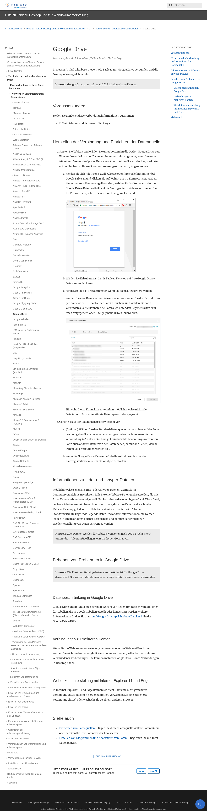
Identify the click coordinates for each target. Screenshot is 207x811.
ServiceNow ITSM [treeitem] (22, 548)
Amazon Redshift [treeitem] (21, 191)
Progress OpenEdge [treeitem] (23, 482)
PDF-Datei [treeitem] (18, 124)
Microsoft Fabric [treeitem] (21, 404)
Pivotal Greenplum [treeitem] (22, 466)
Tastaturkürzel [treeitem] (14, 768)
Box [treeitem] (15, 239)
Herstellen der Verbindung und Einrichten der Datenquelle (185, 61)
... (90, 28)
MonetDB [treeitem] (17, 415)
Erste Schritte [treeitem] (14, 71)
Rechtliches (17, 802)
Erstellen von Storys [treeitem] (17, 707)
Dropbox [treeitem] (17, 266)
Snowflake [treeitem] (18, 574)
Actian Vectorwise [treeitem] (22, 154)
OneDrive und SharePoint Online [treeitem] (29, 439)
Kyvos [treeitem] (16, 363)
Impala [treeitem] (17, 338)
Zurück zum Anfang (106, 756)
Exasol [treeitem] (16, 276)
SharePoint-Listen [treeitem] (22, 558)
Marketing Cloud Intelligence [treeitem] (27, 388)
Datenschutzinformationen (67, 802)
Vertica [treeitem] (16, 620)
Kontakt (128, 802)
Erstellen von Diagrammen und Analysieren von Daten (93, 738)
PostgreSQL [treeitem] (19, 471)
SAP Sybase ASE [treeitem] (22, 537)
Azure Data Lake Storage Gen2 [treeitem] (28, 223)
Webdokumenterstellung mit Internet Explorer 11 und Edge (187, 109)
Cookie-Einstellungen (147, 802)
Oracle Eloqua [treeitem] (20, 450)
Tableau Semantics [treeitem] (22, 596)
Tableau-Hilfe (13, 28)
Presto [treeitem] (16, 477)
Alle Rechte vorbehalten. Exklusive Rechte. (86, 809)
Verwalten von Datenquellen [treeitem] (23, 682)
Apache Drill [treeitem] (19, 207)
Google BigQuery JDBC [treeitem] (25, 303)
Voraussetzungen (180, 52)
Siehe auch (176, 117)
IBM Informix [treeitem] (19, 324)
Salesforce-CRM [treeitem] (21, 493)
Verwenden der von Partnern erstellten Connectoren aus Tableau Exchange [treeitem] (29, 645)
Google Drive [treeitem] (20, 314)
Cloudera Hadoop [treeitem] (22, 244)
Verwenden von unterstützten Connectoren (117, 28)
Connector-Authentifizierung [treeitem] (25, 654)
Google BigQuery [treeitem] (21, 298)
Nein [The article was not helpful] (153, 771)
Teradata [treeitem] (17, 601)
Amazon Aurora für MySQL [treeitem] (26, 180)
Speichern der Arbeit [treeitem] (18, 738)
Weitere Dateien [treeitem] (21, 140)
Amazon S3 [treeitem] (19, 196)
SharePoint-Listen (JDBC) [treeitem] (26, 564)
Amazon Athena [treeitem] (21, 175)
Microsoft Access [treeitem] (21, 113)
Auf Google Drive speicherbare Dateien (117, 616)
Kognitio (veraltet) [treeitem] (22, 358)
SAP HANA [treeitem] (19, 518)
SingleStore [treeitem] (19, 569)
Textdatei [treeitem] (17, 108)
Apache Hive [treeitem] (19, 212)
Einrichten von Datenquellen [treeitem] (23, 677)
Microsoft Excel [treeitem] (21, 102)
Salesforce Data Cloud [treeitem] (24, 507)
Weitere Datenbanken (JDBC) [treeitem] (28, 631)
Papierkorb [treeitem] (12, 752)
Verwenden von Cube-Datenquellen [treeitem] (27, 687)
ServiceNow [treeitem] (19, 553)
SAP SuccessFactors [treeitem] (23, 532)
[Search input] (188, 5)
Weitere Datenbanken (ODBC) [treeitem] (29, 636)
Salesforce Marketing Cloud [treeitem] (27, 512)
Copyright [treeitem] (12, 782)
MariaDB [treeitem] (17, 377)
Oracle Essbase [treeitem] (21, 455)
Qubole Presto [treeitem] (20, 487)
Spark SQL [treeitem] (18, 580)
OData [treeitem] (16, 434)
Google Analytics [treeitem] (21, 287)
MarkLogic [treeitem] (18, 393)
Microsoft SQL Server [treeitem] (23, 409)
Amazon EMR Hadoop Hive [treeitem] (27, 186)
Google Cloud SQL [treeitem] (22, 308)
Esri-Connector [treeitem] (20, 271)
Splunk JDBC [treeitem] (19, 590)
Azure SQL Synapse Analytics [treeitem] (28, 234)
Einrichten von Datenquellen (77, 728)
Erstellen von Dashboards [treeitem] (20, 701)
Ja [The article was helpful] (141, 771)
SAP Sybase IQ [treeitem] (21, 542)
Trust (117, 802)
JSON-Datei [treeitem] (19, 118)
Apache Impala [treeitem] (20, 218)
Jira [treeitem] (15, 353)
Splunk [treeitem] (16, 585)
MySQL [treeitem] (17, 429)
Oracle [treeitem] (16, 445)
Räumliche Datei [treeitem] (21, 129)
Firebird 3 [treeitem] (17, 282)
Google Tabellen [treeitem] (21, 319)
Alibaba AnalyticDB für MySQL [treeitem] (28, 159)
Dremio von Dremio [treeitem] (23, 260)
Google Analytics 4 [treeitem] (22, 292)
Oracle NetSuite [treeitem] (21, 461)
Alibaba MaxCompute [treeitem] (24, 170)
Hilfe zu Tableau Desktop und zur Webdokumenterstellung (55, 28)
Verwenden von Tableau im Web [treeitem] (24, 758)
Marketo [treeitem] (17, 383)
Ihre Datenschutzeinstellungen (176, 802)
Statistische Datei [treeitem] (22, 134)
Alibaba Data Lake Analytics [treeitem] (27, 164)
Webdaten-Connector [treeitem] (23, 626)
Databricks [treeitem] (18, 250)
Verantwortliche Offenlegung (97, 802)
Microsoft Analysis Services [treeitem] (26, 399)
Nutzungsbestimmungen (39, 802)
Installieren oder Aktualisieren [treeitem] (22, 763)
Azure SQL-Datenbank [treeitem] (24, 228)
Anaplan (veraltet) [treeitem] (22, 202)
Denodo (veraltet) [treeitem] (21, 255)
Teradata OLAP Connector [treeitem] (26, 606)
